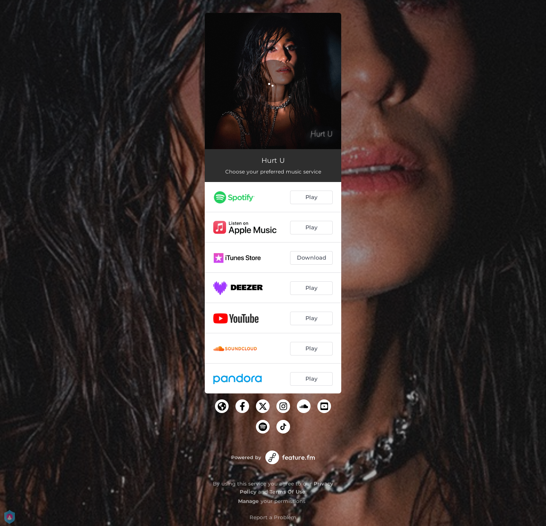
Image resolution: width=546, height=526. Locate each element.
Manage (248, 501)
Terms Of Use (287, 491)
